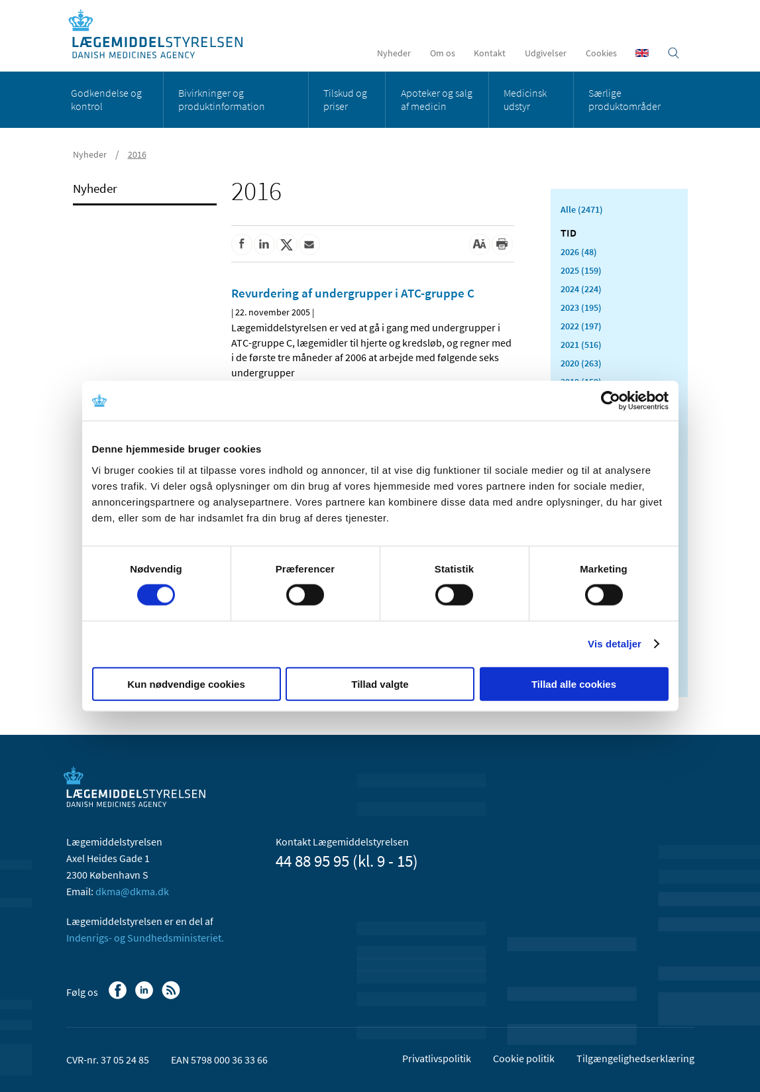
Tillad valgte (379, 683)
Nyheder (394, 53)
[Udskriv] (502, 244)
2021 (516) (581, 345)
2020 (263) (581, 363)
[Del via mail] (309, 244)
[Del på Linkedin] (264, 244)
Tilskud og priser (345, 99)
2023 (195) (581, 307)
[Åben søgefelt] (673, 53)
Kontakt (490, 53)
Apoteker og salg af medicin (436, 99)
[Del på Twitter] (287, 244)
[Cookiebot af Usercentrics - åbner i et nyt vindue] (611, 401)
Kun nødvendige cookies (186, 683)
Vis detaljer (614, 643)
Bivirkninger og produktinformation (221, 99)
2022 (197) (581, 326)
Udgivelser (546, 53)
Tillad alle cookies (573, 683)
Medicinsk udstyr (525, 99)
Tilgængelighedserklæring (635, 1058)
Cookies (601, 53)
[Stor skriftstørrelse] (479, 244)
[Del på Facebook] (241, 244)
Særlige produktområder (624, 99)
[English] (642, 53)
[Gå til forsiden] (163, 35)
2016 (137, 154)
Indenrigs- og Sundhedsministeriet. (145, 937)
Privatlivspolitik (436, 1058)
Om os (442, 53)
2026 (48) (579, 252)
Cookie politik (524, 1058)
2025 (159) (581, 270)
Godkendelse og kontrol (106, 99)
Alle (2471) (582, 209)
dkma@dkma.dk (132, 891)
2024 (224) (581, 289)
